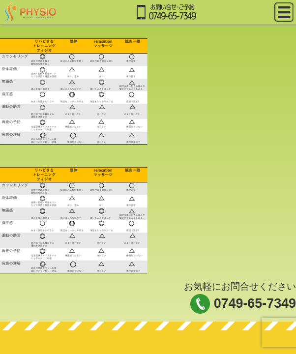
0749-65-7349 (255, 303)
